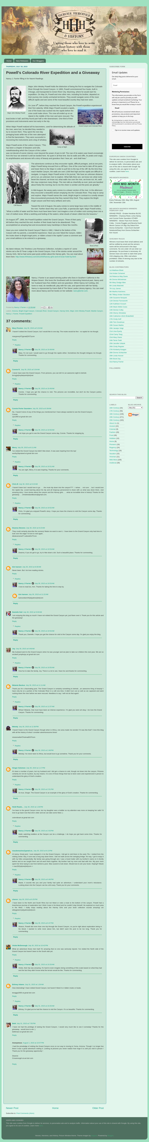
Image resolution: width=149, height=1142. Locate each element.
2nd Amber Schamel (117, 273)
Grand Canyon (53, 311)
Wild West (113, 460)
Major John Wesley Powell (80, 311)
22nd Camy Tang (115, 334)
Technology (113, 451)
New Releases (22, 61)
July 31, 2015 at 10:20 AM (44, 964)
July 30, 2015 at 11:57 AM (44, 706)
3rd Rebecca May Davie (118, 276)
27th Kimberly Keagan (117, 349)
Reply (14, 340)
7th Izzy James (115, 288)
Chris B (15, 484)
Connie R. (16, 369)
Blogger (110, 1136)
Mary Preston (17, 328)
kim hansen (17, 567)
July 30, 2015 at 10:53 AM (44, 549)
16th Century (114, 408)
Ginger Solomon (19, 768)
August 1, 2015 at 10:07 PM (33, 1043)
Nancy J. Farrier (12, 314)
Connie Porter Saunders (22, 408)
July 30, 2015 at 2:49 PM (44, 750)
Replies (18, 345)
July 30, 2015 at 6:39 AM (42, 408)
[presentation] (125, 138)
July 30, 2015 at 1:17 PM (35, 768)
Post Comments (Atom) (25, 1113)
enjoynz (94, 1136)
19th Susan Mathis (116, 325)
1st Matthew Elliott (116, 270)
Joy (13, 649)
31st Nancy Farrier (116, 362)
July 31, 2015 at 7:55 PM (26, 1023)
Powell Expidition (25, 314)
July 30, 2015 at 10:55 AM (44, 667)
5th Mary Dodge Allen (117, 282)
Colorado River (41, 311)
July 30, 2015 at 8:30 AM (31, 567)
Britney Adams (18, 984)
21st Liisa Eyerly (115, 331)
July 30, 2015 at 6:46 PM (44, 879)
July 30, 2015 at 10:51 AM (44, 466)
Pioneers (112, 444)
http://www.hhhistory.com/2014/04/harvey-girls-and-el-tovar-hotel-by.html (46, 257)
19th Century (114, 417)
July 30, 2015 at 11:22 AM (38, 594)
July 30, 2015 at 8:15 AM (28, 484)
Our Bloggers (38, 61)
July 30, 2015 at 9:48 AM (25, 649)
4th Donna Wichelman (117, 279)
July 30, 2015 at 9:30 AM (32, 612)
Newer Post (12, 1108)
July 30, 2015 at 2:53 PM (44, 831)
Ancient (112, 426)
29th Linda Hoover (116, 356)
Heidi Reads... (17, 807)
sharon (15, 899)
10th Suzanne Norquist (118, 298)
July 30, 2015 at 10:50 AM (44, 430)
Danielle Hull (17, 612)
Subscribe (127, 147)
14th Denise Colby (116, 310)
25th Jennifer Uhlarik (117, 343)
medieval (112, 463)
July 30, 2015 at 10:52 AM (44, 508)
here (127, 171)
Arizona (15, 311)
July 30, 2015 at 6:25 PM (28, 899)
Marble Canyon (97, 311)
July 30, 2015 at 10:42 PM (38, 945)
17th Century (114, 411)
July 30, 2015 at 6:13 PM (43, 851)
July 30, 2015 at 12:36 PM (29, 727)
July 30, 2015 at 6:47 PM (44, 923)
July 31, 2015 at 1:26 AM (34, 984)
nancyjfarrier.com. (80, 291)
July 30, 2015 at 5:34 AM (30, 369)
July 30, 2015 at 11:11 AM (35, 685)
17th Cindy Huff (115, 319)
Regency (112, 447)
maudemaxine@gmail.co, (22, 851)
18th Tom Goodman (116, 322)
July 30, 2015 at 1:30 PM (33, 807)
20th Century (114, 420)
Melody (15, 727)
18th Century (114, 414)
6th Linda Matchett (116, 286)
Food (111, 435)
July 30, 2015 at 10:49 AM (44, 349)
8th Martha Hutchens (117, 292)
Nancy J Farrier (25, 349)
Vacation (112, 454)
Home (9, 61)
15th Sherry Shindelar (117, 313)
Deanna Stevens (18, 528)
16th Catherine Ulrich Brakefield (121, 316)
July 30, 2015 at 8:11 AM (27, 447)
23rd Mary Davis (115, 337)
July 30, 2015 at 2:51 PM (44, 789)
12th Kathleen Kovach (117, 304)
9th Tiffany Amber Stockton (119, 295)
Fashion (112, 432)
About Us (113, 423)
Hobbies (112, 438)
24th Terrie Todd (115, 340)
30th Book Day (115, 359)
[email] (127, 85)
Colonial (112, 429)
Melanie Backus (18, 685)
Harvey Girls (64, 311)
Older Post (98, 1108)
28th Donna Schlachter (118, 353)
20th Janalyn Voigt (116, 328)
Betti (14, 1023)
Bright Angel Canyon (26, 311)
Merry (14, 447)
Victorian (112, 457)
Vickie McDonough (20, 945)
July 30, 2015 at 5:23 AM (33, 328)
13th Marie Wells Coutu (118, 307)
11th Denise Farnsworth (118, 301)
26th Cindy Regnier (116, 346)
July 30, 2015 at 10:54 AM (44, 631)
